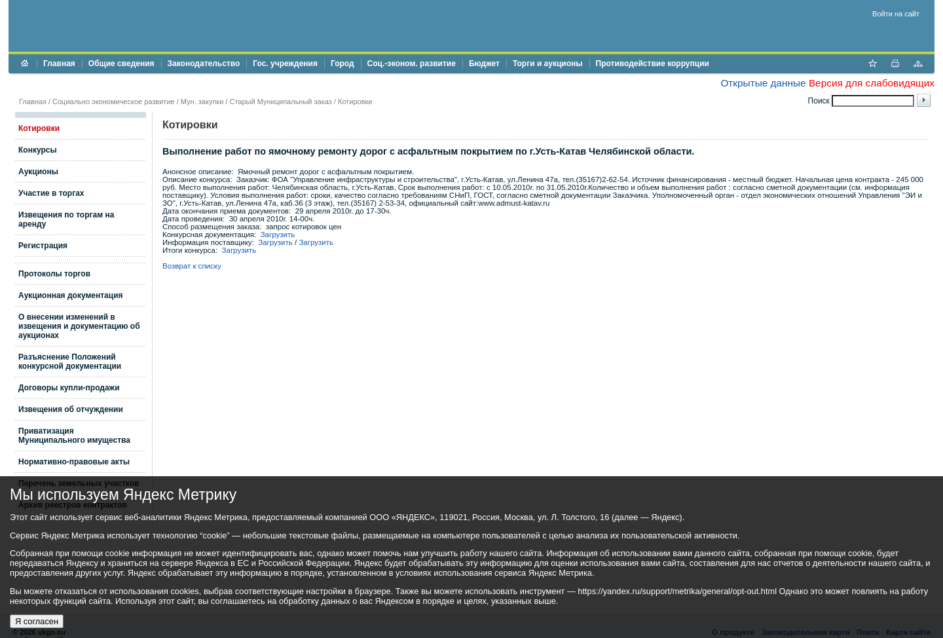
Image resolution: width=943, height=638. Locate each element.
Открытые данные (762, 82)
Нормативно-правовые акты (74, 461)
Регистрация (42, 245)
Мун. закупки (202, 101)
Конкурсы (37, 150)
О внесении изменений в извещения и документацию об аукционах (79, 326)
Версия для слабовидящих (871, 82)
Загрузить (278, 234)
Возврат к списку (191, 266)
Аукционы (38, 171)
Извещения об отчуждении (70, 409)
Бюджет (484, 63)
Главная (59, 63)
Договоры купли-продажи (69, 387)
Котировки (355, 101)
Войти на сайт (895, 14)
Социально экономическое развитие (113, 101)
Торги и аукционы (548, 63)
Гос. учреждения (285, 63)
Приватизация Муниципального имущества (74, 435)
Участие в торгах (51, 193)
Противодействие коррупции (652, 63)
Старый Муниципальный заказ (280, 101)
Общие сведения (121, 63)
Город (342, 63)
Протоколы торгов (54, 273)
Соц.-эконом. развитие (411, 63)
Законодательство (204, 63)
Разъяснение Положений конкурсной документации (69, 361)
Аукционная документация (70, 295)
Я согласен (36, 621)
